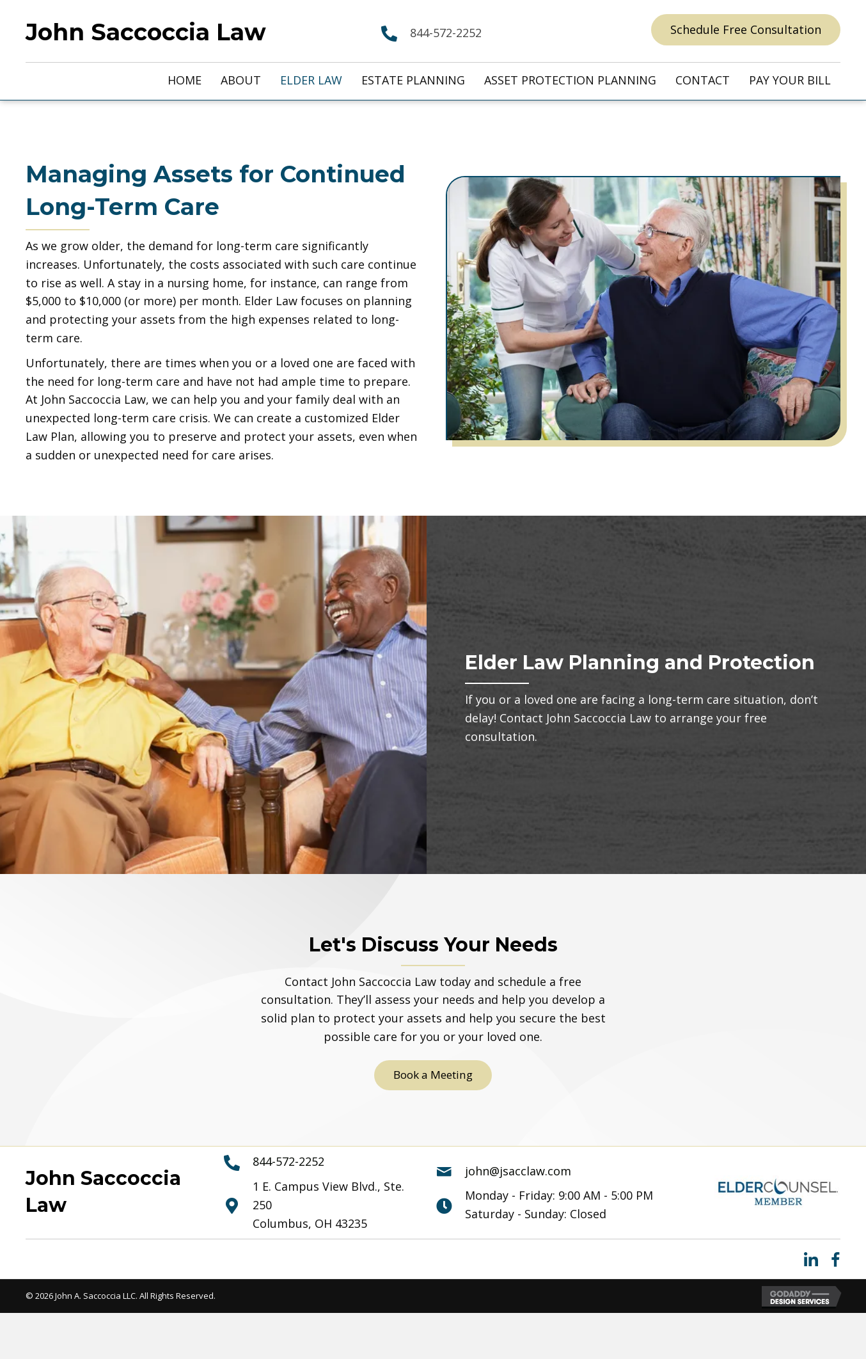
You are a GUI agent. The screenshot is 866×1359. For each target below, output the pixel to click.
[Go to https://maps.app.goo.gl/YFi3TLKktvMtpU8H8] (317, 1206)
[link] (184, 80)
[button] (745, 29)
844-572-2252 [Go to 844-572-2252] (446, 32)
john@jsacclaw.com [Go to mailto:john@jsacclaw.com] (518, 1171)
